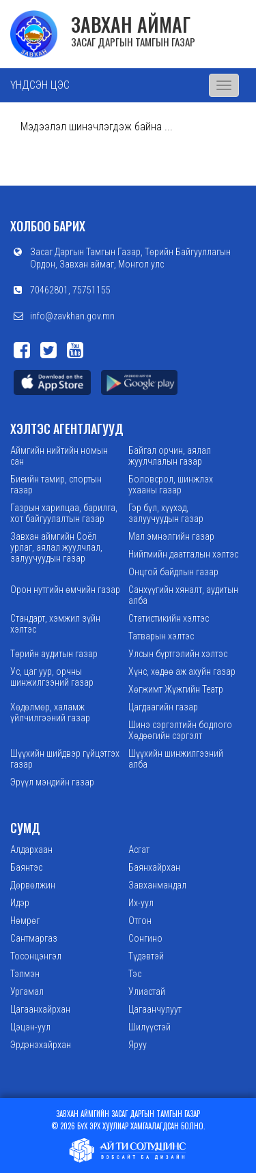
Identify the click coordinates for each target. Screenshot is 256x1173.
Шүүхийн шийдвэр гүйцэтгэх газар (64, 759)
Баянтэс (26, 867)
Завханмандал (157, 885)
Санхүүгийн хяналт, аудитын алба (183, 595)
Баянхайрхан (154, 867)
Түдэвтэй (146, 956)
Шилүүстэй (149, 1027)
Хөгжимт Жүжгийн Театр (175, 689)
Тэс (134, 973)
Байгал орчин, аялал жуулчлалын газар (169, 456)
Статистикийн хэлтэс (168, 618)
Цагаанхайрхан (40, 1009)
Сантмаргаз (33, 938)
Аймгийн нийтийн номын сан (59, 456)
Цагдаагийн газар (163, 706)
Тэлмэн (25, 973)
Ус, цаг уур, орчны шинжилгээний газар (52, 677)
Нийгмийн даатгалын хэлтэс (183, 554)
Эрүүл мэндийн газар (52, 782)
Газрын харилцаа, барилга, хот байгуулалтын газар (63, 513)
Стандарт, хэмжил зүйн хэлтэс (55, 624)
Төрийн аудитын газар (54, 653)
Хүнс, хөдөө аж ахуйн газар (182, 671)
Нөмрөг (25, 920)
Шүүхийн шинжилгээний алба (175, 759)
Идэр (19, 902)
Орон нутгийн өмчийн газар (65, 589)
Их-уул (141, 902)
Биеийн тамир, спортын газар (56, 484)
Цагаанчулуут (155, 1009)
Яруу (137, 1044)
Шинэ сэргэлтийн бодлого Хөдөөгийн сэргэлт (180, 730)
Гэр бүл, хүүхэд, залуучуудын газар (165, 513)
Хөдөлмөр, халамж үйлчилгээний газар (50, 712)
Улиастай (146, 991)
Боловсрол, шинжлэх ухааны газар (170, 484)
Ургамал (27, 991)
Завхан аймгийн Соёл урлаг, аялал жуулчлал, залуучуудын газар (56, 547)
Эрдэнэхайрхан (40, 1044)
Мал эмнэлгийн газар (171, 536)
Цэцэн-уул (30, 1027)
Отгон (140, 920)
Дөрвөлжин (32, 885)
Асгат (139, 849)
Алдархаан (31, 849)
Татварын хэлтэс (161, 636)
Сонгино (145, 938)
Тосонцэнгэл (35, 956)
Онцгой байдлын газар (173, 571)
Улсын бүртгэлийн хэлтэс (177, 653)
